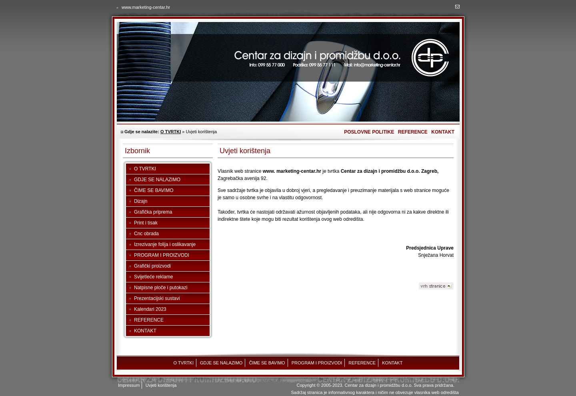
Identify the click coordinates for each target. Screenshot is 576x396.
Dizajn (140, 201)
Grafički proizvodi (152, 266)
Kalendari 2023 (150, 309)
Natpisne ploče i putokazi (160, 287)
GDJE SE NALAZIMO (157, 179)
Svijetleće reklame (153, 277)
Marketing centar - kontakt (457, 6)
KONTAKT (442, 132)
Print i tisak (146, 223)
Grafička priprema (153, 212)
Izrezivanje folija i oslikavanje (165, 244)
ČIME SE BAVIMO (153, 190)
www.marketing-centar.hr (146, 7)
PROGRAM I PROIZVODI (161, 255)
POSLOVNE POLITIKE (369, 132)
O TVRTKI (170, 131)
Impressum (129, 385)
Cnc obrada (146, 233)
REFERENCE (413, 132)
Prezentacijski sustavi (157, 298)
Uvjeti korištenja (161, 385)
